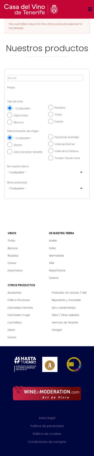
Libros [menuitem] (11, 330)
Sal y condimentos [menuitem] (64, 307)
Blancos (19, 122)
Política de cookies (47, 434)
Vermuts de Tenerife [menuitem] (65, 322)
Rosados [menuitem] (13, 255)
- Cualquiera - (23, 108)
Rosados (60, 107)
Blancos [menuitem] (13, 248)
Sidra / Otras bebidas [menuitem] (65, 315)
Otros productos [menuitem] (21, 285)
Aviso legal (47, 418)
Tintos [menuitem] (11, 240)
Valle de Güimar (65, 144)
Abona (18, 145)
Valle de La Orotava (67, 151)
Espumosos (21, 115)
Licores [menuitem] (12, 337)
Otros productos (17, 182)
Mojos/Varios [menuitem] (57, 270)
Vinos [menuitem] (12, 233)
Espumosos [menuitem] (15, 270)
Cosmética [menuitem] (14, 322)
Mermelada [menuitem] (56, 255)
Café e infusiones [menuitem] (19, 300)
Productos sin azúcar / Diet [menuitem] (69, 292)
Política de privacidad (47, 426)
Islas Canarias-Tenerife (28, 152)
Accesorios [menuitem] (14, 292)
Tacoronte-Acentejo (67, 137)
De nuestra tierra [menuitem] (61, 233)
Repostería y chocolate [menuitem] (66, 300)
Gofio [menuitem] (52, 248)
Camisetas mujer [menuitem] (19, 315)
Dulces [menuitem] (12, 263)
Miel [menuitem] (51, 263)
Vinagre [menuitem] (57, 330)
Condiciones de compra (47, 442)
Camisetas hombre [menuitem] (20, 307)
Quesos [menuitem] (54, 278)
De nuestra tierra (18, 166)
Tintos (58, 114)
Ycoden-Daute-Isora (67, 158)
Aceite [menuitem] (53, 240)
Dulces (59, 121)
